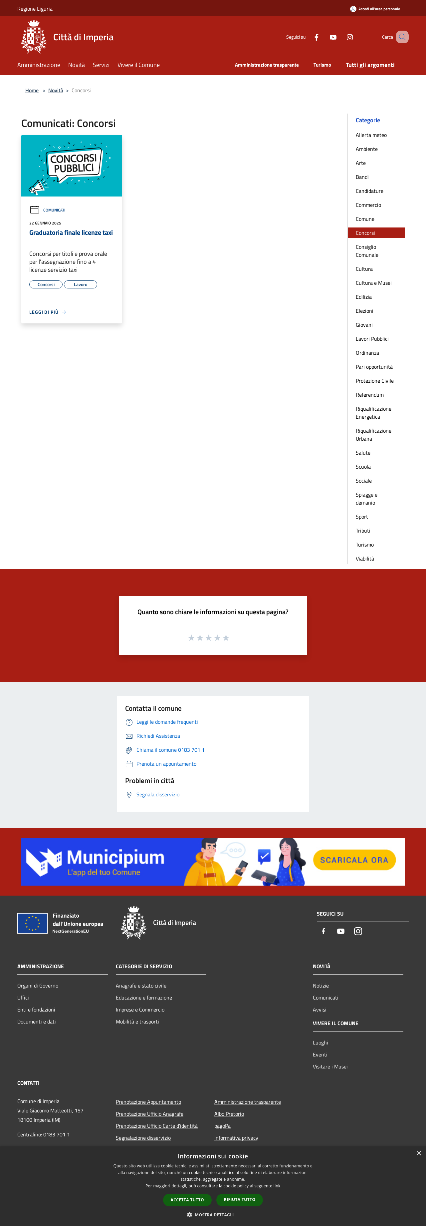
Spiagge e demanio (366, 499)
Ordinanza (367, 353)
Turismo (365, 545)
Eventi (320, 1054)
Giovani (364, 325)
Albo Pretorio (229, 1114)
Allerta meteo (371, 135)
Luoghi (320, 1042)
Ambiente (367, 149)
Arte (361, 163)
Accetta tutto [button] (187, 1200)
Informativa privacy (236, 1138)
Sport (362, 517)
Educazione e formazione (144, 998)
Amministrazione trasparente (247, 1102)
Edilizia (364, 297)
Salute (363, 453)
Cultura (364, 269)
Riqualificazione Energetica (373, 413)
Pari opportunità (374, 367)
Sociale (364, 481)
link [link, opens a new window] (277, 1186)
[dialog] (213, 1186)
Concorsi (365, 233)
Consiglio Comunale (367, 251)
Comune (365, 219)
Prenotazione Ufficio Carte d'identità (157, 1126)
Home (32, 90)
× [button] (418, 1153)
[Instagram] (341, 36)
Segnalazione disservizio (143, 1138)
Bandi (362, 177)
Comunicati (47, 210)
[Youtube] (324, 36)
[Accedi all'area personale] (375, 9)
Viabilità (365, 559)
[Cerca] (401, 37)
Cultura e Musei (374, 283)
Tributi (363, 531)
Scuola (363, 467)
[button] (213, 1214)
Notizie (321, 986)
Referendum (370, 395)
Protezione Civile (375, 381)
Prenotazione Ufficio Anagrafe (149, 1114)
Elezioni (364, 311)
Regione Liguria (35, 9)
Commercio (368, 205)
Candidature (369, 191)
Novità (55, 90)
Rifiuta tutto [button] (240, 1199)
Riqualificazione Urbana (373, 435)
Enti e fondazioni (36, 1010)
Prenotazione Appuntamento (148, 1102)
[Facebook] (308, 36)
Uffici (23, 998)
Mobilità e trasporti (137, 1021)
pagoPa (222, 1126)
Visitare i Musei (330, 1066)
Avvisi (319, 1010)
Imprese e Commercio (140, 1010)
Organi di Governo (37, 986)
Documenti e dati (36, 1021)
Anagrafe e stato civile (141, 986)
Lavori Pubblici (372, 339)
